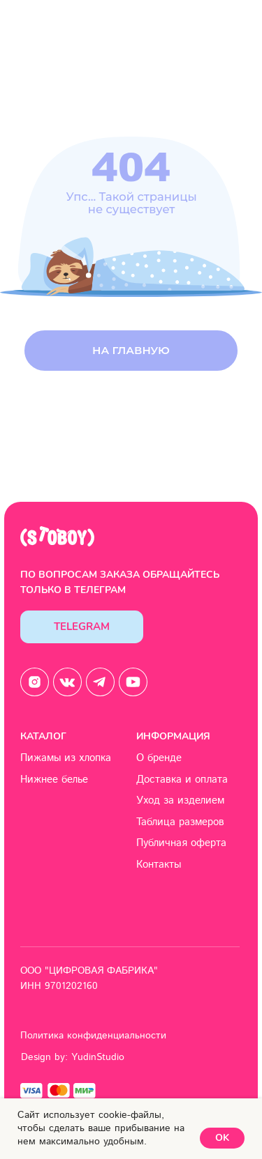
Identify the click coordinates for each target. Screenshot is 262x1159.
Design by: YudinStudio (72, 1057)
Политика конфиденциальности (93, 1036)
